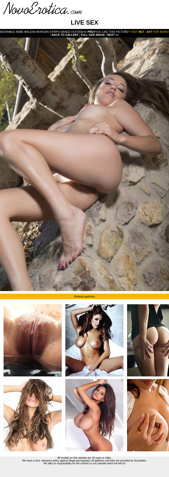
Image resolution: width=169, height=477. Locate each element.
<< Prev (89, 31)
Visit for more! (150, 31)
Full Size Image (93, 34)
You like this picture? (112, 31)
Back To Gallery (65, 34)
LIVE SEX (84, 22)
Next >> (113, 34)
